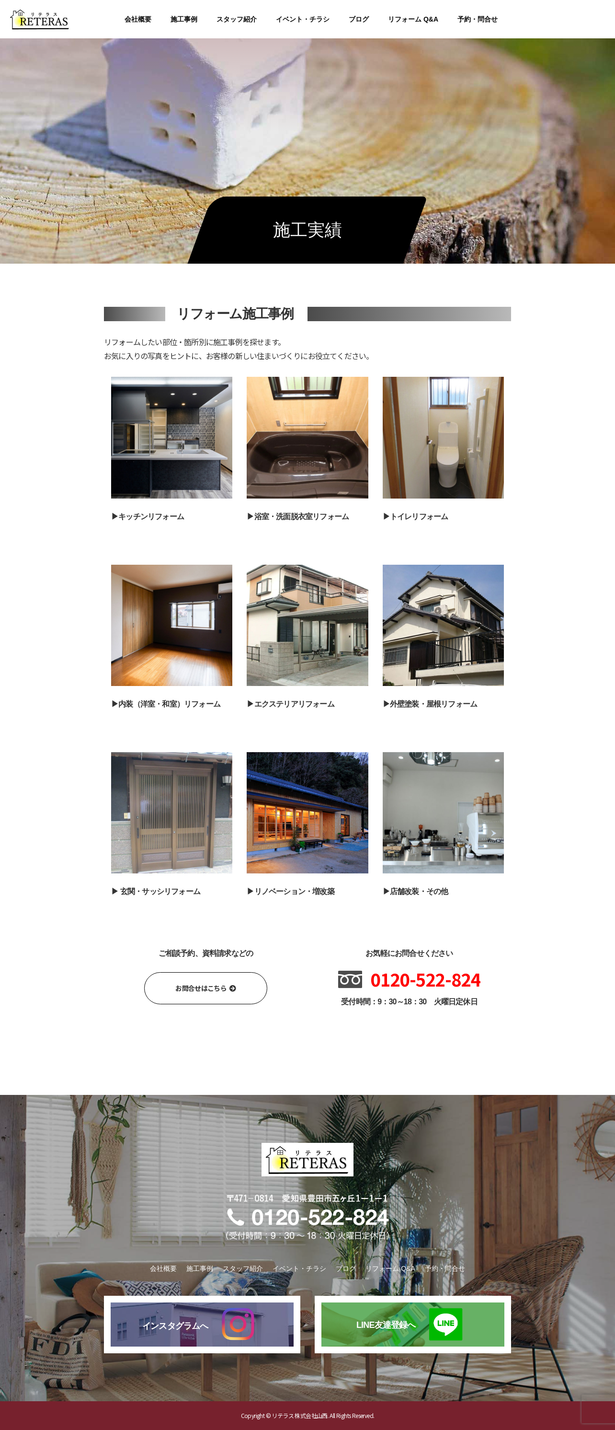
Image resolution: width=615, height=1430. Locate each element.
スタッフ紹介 (236, 19)
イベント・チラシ (303, 19)
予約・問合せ (477, 19)
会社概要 (138, 19)
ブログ (359, 19)
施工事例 (184, 19)
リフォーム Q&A (413, 19)
